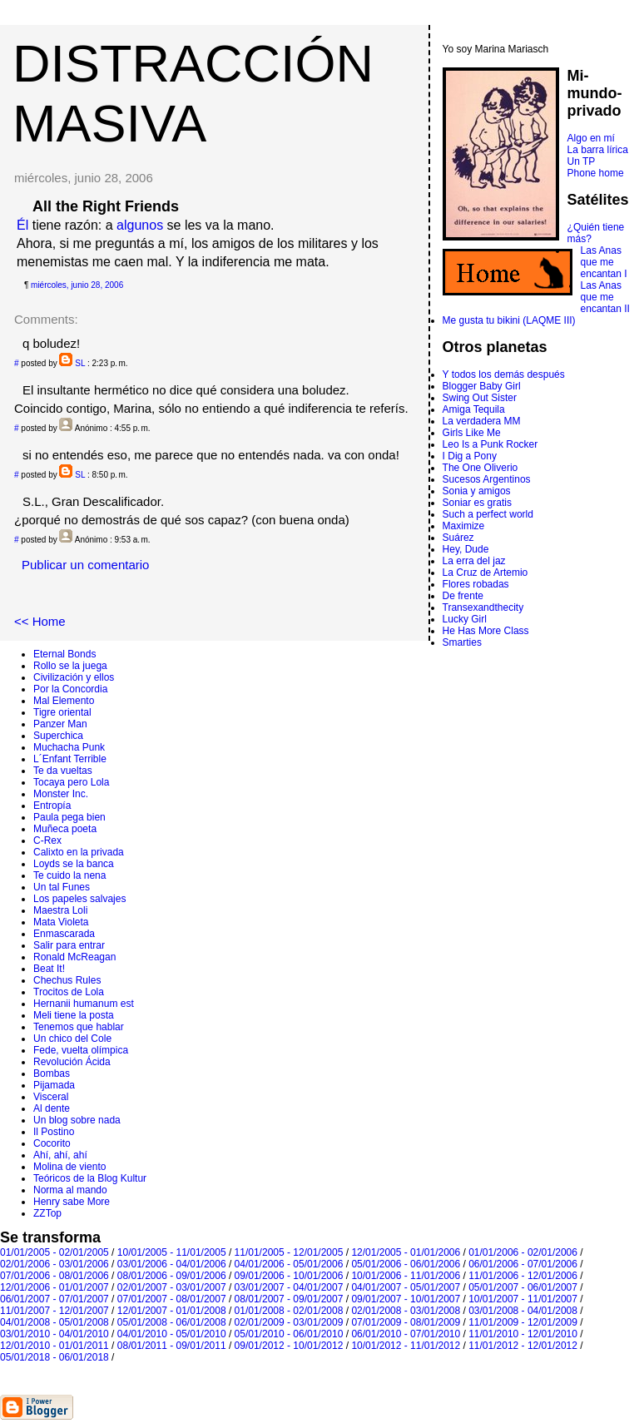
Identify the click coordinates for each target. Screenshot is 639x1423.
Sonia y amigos (477, 491)
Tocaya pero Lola (71, 782)
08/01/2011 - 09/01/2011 (171, 1345)
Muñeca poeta (65, 829)
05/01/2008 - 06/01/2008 (171, 1322)
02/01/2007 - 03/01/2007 (171, 1287)
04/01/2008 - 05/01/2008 (54, 1322)
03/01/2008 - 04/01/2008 (522, 1310)
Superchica (58, 735)
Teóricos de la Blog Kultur (89, 1178)
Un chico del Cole (72, 1038)
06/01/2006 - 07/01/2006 (522, 1264)
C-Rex (47, 840)
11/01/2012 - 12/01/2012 (522, 1345)
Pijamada (54, 1085)
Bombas (51, 1073)
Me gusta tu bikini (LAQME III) (509, 320)
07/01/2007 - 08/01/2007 (171, 1299)
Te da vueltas (62, 770)
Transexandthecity (483, 607)
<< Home (40, 621)
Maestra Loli (60, 910)
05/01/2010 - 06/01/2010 (289, 1334)
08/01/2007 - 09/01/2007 (289, 1299)
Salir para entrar (69, 945)
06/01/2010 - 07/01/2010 (405, 1334)
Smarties (462, 642)
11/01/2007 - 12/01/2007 (54, 1310)
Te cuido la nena (69, 875)
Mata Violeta (61, 922)
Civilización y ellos (73, 677)
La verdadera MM (482, 421)
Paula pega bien (69, 817)
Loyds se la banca (73, 864)
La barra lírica (597, 150)
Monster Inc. (60, 794)
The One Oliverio (480, 468)
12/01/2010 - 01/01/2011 (54, 1345)
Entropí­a (52, 805)
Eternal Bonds (64, 654)
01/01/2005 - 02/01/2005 (54, 1252)
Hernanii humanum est (83, 1003)
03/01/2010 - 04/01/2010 (54, 1334)
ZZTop (47, 1213)
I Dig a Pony (470, 456)
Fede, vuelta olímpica (80, 1050)
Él (22, 225)
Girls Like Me (472, 433)
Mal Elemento (63, 701)
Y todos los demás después (504, 374)
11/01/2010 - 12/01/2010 (522, 1334)
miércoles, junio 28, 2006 (77, 285)
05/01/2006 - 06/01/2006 (405, 1264)
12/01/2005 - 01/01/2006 (405, 1252)
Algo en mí (591, 138)
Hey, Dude (466, 549)
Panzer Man (60, 724)
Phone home (595, 173)
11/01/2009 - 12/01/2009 (522, 1322)
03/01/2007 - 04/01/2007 (289, 1287)
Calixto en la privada (78, 852)
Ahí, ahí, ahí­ (60, 1155)
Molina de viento (69, 1167)
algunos (139, 225)
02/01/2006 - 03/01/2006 (54, 1264)
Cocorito (52, 1143)
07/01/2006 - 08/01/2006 (54, 1276)
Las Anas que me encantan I (604, 262)
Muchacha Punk (69, 747)
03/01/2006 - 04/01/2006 (171, 1264)
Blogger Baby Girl (482, 386)
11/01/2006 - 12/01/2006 (522, 1276)
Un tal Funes (61, 887)
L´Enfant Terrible (69, 759)
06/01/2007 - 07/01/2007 (54, 1299)
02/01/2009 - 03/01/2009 (289, 1322)
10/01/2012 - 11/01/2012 (405, 1345)
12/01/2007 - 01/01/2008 (171, 1310)
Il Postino (53, 1132)
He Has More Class (486, 631)
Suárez (458, 537)
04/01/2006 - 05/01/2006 (289, 1264)
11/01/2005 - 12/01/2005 (289, 1252)
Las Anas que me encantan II (605, 297)
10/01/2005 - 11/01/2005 (171, 1252)
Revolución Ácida (72, 1062)
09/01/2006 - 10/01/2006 (289, 1276)
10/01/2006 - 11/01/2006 (405, 1276)
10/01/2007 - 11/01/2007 (522, 1299)
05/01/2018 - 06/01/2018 (54, 1357)
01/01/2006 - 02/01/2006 (522, 1252)
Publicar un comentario (85, 565)
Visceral (50, 1097)
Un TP (581, 161)
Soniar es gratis (477, 502)
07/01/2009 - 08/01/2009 (405, 1322)
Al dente (51, 1108)
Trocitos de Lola (68, 992)
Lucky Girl (465, 619)
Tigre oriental (62, 712)
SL (80, 363)
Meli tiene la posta (73, 1015)
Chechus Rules (67, 980)
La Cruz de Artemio (485, 572)
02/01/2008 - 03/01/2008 (405, 1310)
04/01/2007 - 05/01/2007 (405, 1287)
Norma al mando (70, 1190)
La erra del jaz (474, 561)
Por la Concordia (70, 689)
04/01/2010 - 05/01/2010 (171, 1334)
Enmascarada (64, 934)
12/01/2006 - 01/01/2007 (54, 1287)
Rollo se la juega (70, 666)
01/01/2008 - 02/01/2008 (289, 1310)
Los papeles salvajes (79, 899)
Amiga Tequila (474, 409)
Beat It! (49, 968)
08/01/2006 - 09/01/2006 (171, 1276)
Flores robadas (476, 584)
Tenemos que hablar (78, 1027)
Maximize (464, 526)
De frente (463, 596)
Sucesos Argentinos (487, 479)
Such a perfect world (488, 514)
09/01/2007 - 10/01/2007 (405, 1299)
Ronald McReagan (74, 957)
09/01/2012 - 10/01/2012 (289, 1345)
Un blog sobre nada (77, 1120)
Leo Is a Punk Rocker (490, 444)
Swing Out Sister (480, 398)
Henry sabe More (71, 1201)
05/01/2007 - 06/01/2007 (522, 1287)
